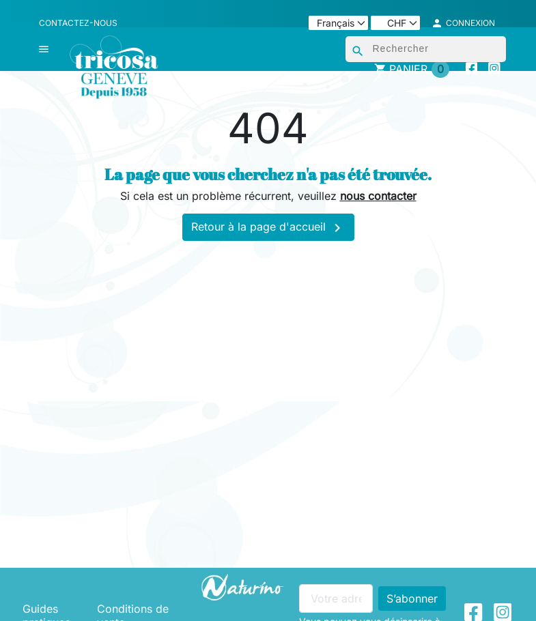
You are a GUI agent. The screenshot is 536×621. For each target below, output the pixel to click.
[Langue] (338, 23)
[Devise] (395, 23)
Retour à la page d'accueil (268, 228)
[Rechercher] (425, 49)
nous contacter (378, 196)
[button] (463, 23)
